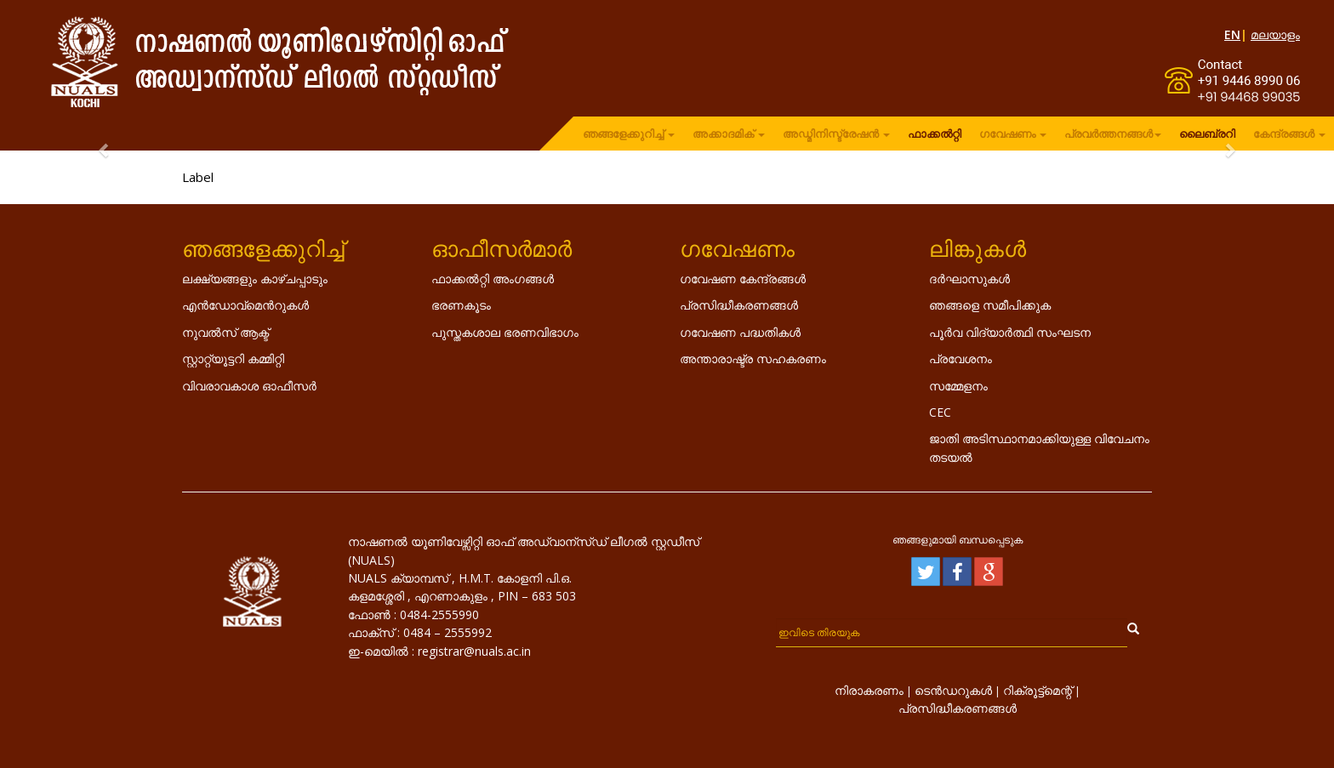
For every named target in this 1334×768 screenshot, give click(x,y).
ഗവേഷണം (1012, 133)
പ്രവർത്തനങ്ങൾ (1112, 133)
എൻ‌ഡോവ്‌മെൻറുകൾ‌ (245, 305)
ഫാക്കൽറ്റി (934, 133)
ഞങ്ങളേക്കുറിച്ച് (629, 133)
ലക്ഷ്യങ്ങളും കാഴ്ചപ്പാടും (255, 278)
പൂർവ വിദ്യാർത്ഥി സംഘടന (1010, 332)
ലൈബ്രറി (1207, 133)
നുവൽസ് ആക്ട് (225, 332)
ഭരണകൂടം (461, 305)
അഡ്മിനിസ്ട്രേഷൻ (836, 133)
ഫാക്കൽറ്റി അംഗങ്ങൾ (492, 278)
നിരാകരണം (869, 690)
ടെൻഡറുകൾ (953, 690)
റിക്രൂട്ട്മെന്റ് (1037, 690)
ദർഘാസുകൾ (969, 278)
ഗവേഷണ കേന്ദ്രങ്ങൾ (743, 278)
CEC (940, 412)
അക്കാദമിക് (729, 133)
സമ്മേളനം (958, 386)
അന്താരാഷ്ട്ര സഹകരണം (753, 358)
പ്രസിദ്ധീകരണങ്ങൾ (739, 305)
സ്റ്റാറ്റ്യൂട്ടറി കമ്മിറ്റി (233, 358)
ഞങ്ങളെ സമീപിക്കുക (990, 305)
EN (1232, 34)
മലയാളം (1275, 34)
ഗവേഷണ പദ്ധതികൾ (740, 332)
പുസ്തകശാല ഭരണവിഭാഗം (505, 332)
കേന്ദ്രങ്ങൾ (1289, 133)
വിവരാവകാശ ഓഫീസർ (249, 386)
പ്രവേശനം (960, 358)
